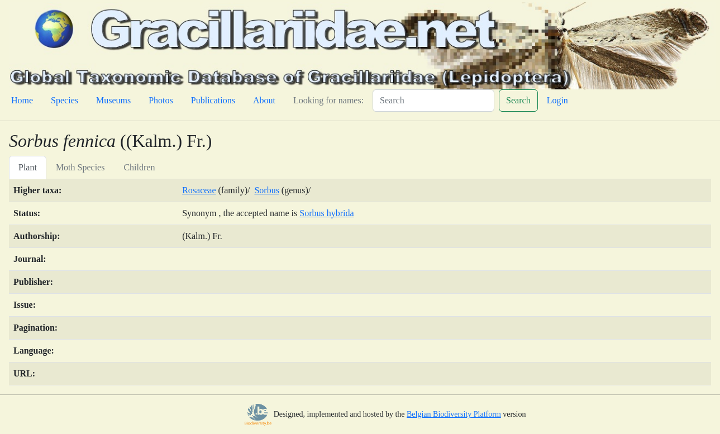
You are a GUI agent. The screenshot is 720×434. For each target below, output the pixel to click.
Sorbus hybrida (326, 213)
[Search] (433, 100)
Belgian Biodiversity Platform (454, 414)
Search (518, 100)
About (264, 100)
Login (557, 100)
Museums (113, 100)
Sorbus (266, 190)
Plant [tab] (27, 167)
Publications (213, 100)
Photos (161, 100)
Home (22, 100)
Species (64, 100)
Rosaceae (199, 190)
